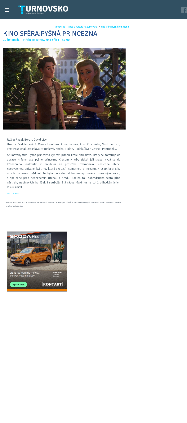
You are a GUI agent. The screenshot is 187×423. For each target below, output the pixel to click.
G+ (96, 260)
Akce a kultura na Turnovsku (25, 409)
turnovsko (59, 26)
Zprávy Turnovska (18, 402)
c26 (134, 417)
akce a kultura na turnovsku (81, 26)
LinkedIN (106, 260)
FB (86, 260)
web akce (13, 193)
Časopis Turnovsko (81, 402)
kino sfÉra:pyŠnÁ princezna (114, 26)
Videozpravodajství (19, 406)
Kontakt (74, 406)
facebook (132, 409)
